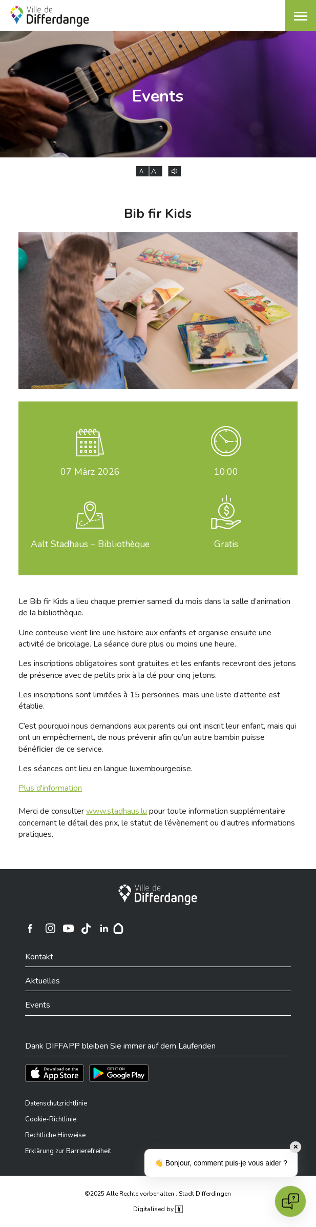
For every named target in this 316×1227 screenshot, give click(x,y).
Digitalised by (157, 1209)
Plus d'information (50, 788)
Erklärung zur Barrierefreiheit (68, 1151)
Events (37, 1005)
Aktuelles (42, 981)
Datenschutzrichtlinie (56, 1103)
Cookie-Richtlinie (50, 1119)
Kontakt (39, 956)
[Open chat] (290, 1201)
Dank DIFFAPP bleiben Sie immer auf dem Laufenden (120, 1046)
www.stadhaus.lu (116, 811)
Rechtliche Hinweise (55, 1135)
